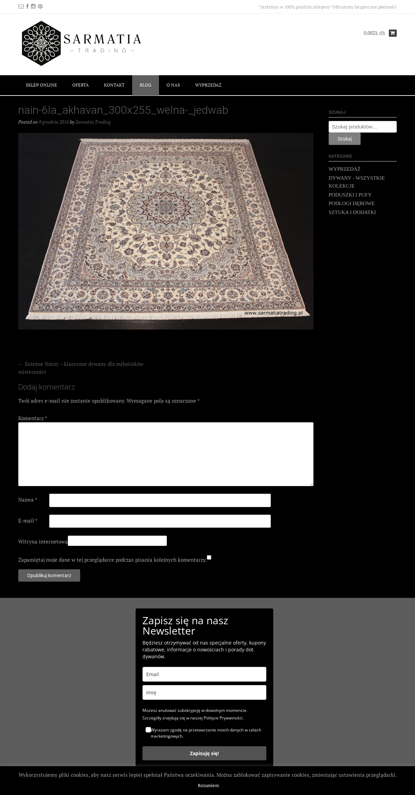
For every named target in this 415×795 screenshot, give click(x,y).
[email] (204, 674)
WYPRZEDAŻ (208, 85)
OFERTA (80, 85)
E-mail (28, 520)
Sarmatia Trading (93, 122)
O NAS (173, 85)
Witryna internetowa (43, 541)
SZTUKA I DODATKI (352, 212)
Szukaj (345, 139)
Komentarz (32, 418)
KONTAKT (114, 85)
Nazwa (27, 499)
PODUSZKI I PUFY (350, 195)
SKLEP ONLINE (41, 85)
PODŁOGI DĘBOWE (352, 203)
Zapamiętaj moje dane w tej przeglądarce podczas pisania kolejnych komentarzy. (112, 559)
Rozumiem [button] (208, 785)
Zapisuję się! (204, 753)
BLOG (145, 85)
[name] (204, 692)
